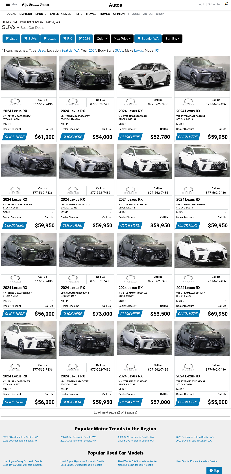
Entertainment (61, 13)
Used (11, 38)
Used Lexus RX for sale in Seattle (135, 465)
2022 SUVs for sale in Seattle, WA (20, 440)
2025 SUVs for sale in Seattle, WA (20, 437)
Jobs (136, 13)
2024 (84, 38)
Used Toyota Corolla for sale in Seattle (23, 465)
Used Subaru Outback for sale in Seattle (81, 465)
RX (67, 38)
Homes (105, 13)
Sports (41, 13)
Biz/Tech (25, 13)
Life (79, 13)
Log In (201, 4)
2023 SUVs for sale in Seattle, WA (136, 437)
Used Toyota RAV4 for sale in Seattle (137, 461)
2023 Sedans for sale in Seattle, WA (194, 437)
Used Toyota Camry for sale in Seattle (22, 461)
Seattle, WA (147, 38)
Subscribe (214, 4)
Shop (160, 13)
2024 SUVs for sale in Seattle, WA (78, 437)
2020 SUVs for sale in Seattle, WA (136, 440)
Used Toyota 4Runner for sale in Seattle (196, 461)
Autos (115, 5)
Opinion (119, 13)
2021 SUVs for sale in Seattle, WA (78, 440)
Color (102, 38)
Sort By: (172, 38)
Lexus (49, 38)
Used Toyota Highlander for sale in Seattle (82, 461)
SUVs (30, 38)
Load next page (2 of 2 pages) (115, 412)
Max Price (122, 38)
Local (11, 13)
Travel (91, 13)
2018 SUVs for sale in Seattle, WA (194, 440)
